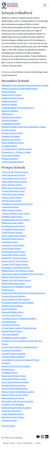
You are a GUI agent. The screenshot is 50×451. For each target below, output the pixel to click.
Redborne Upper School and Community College (24, 126)
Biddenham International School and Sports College (25, 85)
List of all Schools (25, 443)
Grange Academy (9, 145)
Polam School (8, 289)
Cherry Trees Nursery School (15, 172)
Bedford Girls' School (11, 95)
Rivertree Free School (11, 410)
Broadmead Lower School (13, 226)
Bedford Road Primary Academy (16, 407)
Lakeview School (9, 420)
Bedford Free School (11, 139)
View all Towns (8, 425)
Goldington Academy (11, 123)
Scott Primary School (11, 248)
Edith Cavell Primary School (14, 181)
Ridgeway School (9, 101)
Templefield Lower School (13, 251)
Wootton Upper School (12, 133)
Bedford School (9, 91)
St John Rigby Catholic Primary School (19, 328)
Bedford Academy (10, 110)
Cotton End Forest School (13, 191)
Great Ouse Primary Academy (15, 382)
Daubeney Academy (11, 136)
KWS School (7, 114)
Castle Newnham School (13, 161)
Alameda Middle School (12, 312)
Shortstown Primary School (14, 379)
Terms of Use (9, 443)
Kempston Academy (11, 155)
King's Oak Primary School (14, 235)
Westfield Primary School (13, 283)
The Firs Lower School (12, 315)
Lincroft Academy (10, 120)
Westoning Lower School (13, 398)
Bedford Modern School (13, 98)
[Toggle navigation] (44, 5)
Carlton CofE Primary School (15, 264)
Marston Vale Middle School (15, 388)
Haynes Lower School (11, 200)
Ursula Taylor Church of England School (19, 347)
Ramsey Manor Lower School (15, 395)
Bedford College (9, 104)
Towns (38, 443)
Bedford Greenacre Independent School (20, 88)
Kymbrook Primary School (14, 254)
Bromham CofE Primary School (16, 267)
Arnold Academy (9, 309)
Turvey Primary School (12, 232)
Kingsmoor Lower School (13, 245)
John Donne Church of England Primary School (23, 274)
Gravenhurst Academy (12, 350)
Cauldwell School (9, 372)
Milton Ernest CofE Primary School (17, 270)
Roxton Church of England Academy (18, 391)
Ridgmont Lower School (12, 223)
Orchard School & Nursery (14, 296)
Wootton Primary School (13, 417)
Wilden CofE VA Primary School (16, 280)
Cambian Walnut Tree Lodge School (18, 107)
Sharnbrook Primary (11, 324)
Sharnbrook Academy (11, 117)
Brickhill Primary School (13, 239)
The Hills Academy (10, 334)
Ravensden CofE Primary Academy (17, 401)
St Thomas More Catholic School (17, 149)
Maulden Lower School (12, 216)
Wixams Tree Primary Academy (16, 366)
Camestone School (10, 207)
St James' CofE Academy (13, 404)
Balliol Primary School (12, 210)
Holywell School (9, 321)
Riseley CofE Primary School (14, 277)
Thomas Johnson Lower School (16, 213)
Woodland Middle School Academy (18, 302)
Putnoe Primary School (12, 331)
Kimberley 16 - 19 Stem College (16, 152)
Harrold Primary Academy (14, 353)
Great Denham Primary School (15, 299)
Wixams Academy (10, 158)
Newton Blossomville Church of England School (23, 293)
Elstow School (8, 369)
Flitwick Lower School (12, 197)
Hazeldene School (10, 242)
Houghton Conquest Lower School (17, 203)
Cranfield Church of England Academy (19, 318)
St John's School (9, 130)
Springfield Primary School (14, 385)
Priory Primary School (12, 184)
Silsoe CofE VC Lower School (15, 261)
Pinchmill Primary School (13, 194)
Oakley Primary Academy (13, 356)
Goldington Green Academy (14, 337)
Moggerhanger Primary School (16, 219)
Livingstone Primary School (14, 178)
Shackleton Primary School (14, 375)
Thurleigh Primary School (13, 229)
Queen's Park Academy (12, 305)
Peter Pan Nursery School (13, 175)
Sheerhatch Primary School (14, 188)
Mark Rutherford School (13, 142)
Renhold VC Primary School (14, 258)
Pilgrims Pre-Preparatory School (16, 286)
